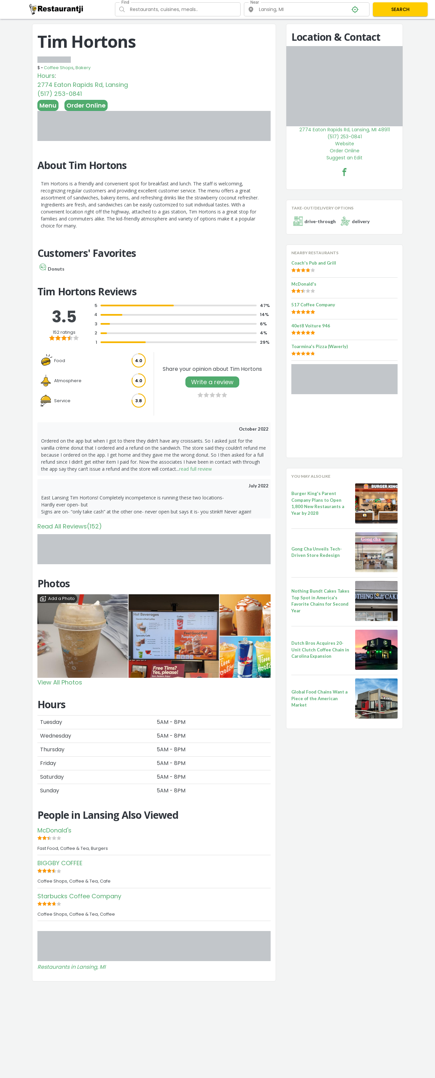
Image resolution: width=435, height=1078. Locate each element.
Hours (46, 75)
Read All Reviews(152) (69, 526)
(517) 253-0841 (59, 94)
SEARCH (400, 9)
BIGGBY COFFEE (60, 863)
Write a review (212, 382)
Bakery (83, 67)
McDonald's (54, 830)
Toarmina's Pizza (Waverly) (319, 346)
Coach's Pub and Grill (313, 263)
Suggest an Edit (344, 157)
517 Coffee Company (313, 304)
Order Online (86, 105)
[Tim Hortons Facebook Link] (344, 172)
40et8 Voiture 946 (310, 325)
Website (344, 143)
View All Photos (59, 682)
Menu (47, 105)
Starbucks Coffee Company (79, 896)
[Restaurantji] (56, 9)
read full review (195, 469)
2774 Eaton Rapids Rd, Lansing (82, 85)
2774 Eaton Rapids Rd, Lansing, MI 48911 (344, 129)
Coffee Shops (59, 67)
